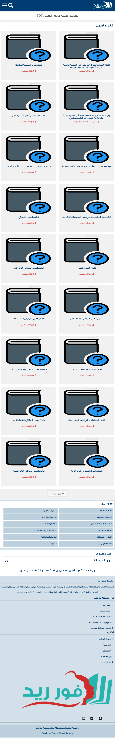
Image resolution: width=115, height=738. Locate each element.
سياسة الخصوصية (103, 616)
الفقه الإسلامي (105, 530)
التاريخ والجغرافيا (49, 537)
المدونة (53, 543)
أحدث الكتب (106, 639)
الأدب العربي (106, 543)
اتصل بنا (108, 605)
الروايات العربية (50, 510)
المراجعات (107, 656)
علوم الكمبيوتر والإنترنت (45, 530)
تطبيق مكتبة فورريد (102, 628)
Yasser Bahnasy (66, 733)
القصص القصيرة (49, 523)
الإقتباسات (107, 662)
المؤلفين (108, 645)
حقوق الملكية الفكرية (101, 622)
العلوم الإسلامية (104, 517)
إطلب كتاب (106, 610)
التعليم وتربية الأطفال (101, 523)
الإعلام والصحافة (104, 537)
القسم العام (106, 510)
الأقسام (108, 650)
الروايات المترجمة (49, 517)
